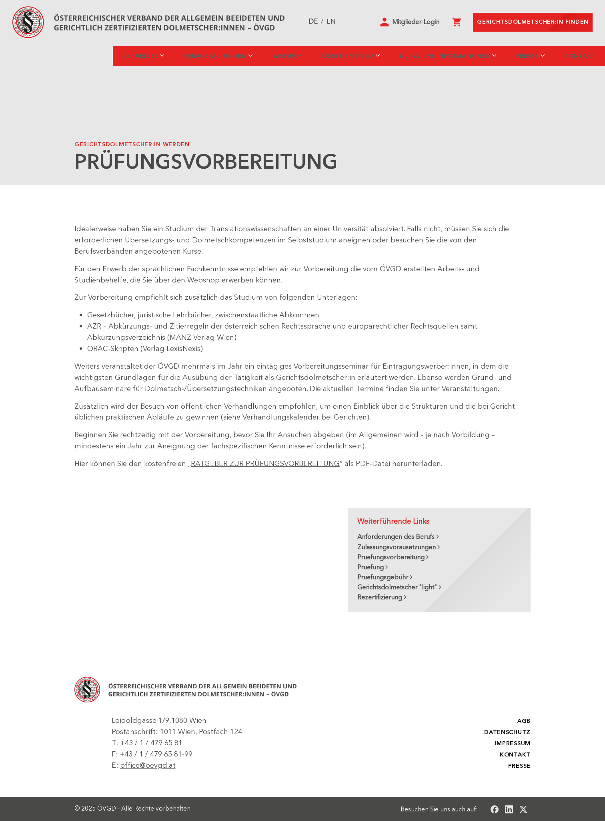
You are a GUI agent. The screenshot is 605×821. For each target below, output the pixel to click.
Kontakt (580, 56)
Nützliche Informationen (445, 56)
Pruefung (370, 567)
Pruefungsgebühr (382, 577)
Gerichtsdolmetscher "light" (397, 587)
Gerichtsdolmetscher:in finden (533, 22)
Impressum (513, 743)
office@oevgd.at (148, 765)
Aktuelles (140, 56)
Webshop (287, 56)
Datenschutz (507, 732)
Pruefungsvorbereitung (391, 557)
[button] (409, 22)
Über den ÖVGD (348, 56)
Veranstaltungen (215, 56)
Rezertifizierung (379, 597)
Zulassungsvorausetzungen (396, 547)
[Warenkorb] (456, 22)
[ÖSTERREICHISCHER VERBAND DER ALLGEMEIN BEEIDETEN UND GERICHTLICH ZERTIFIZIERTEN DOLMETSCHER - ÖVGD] (185, 689)
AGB (524, 721)
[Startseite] (148, 22)
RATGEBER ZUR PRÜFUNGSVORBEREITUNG (265, 464)
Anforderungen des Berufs (396, 537)
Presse (527, 56)
